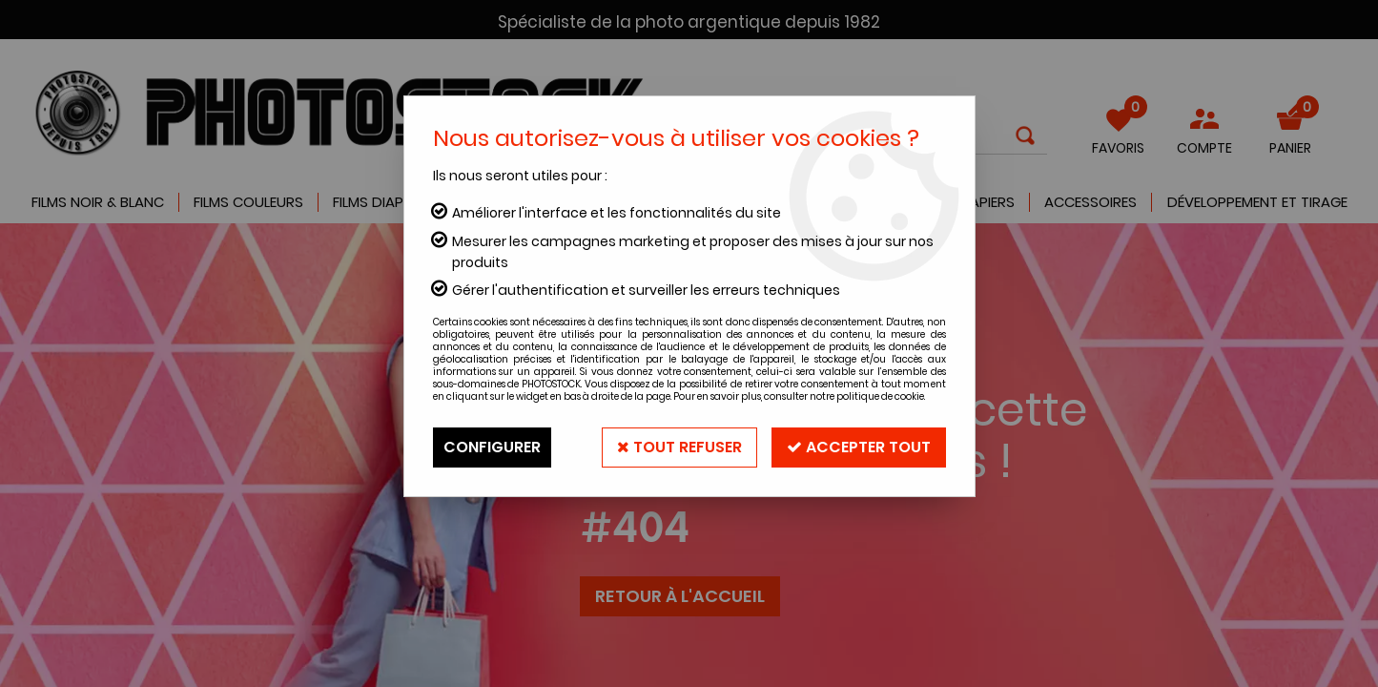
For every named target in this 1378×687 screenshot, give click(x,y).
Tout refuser (679, 447)
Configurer (492, 447)
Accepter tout (859, 447)
